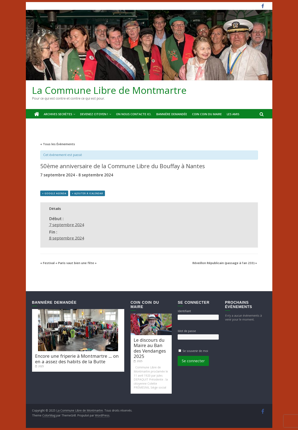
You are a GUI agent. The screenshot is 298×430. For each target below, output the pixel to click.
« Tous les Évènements (57, 144)
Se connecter (193, 360)
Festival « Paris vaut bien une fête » (68, 263)
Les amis (233, 114)
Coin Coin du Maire (207, 114)
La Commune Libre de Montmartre (109, 90)
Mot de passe (187, 331)
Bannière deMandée (171, 114)
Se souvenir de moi (195, 351)
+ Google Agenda (54, 193)
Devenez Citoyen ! (94, 114)
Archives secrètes (58, 114)
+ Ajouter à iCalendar (87, 193)
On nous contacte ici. (133, 114)
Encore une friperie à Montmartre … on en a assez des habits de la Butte (77, 358)
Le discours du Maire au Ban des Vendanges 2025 (150, 348)
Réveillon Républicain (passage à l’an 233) (224, 263)
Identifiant (184, 311)
